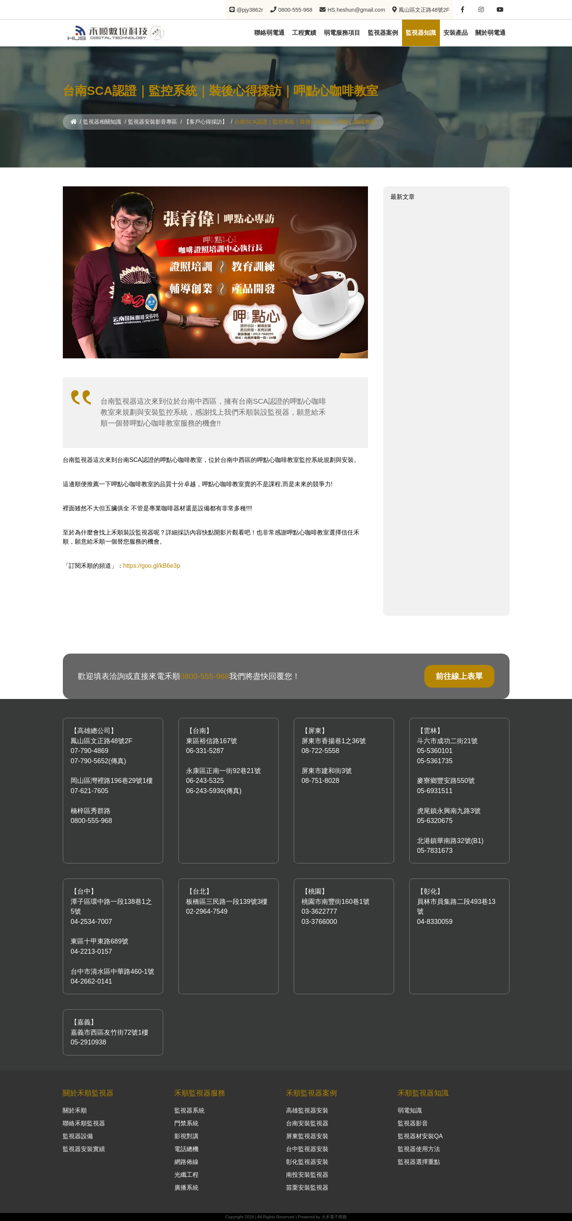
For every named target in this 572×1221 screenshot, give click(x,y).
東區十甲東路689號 (100, 941)
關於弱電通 (490, 32)
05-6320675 (435, 820)
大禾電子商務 (334, 1217)
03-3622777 (319, 911)
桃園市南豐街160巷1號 (336, 901)
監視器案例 (383, 32)
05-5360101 (435, 751)
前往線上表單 (459, 676)
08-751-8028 (321, 780)
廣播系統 (187, 1187)
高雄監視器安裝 (307, 1110)
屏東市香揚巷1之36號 (334, 741)
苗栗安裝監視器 (307, 1187)
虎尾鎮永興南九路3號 (449, 811)
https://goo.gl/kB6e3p (151, 565)
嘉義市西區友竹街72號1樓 (109, 1032)
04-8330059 (435, 921)
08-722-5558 (321, 751)
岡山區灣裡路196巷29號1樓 (112, 780)
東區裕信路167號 (211, 741)
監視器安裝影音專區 (152, 122)
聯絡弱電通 (269, 32)
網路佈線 (187, 1162)
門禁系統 (187, 1123)
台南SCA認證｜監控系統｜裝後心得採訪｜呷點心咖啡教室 (305, 122)
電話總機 (187, 1149)
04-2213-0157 (91, 951)
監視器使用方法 (419, 1149)
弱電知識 (410, 1110)
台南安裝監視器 (307, 1123)
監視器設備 (78, 1136)
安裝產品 (456, 32)
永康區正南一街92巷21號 (223, 771)
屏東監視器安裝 (307, 1136)
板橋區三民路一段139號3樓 (227, 901)
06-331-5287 (205, 751)
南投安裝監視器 (307, 1174)
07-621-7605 (90, 791)
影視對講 (187, 1136)
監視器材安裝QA (420, 1136)
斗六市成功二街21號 (447, 741)
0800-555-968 (204, 676)
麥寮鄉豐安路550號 (446, 780)
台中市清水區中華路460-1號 (112, 971)
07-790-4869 (90, 751)
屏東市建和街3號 (327, 771)
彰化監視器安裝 (307, 1162)
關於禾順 (75, 1110)
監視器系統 (190, 1110)
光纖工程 (187, 1174)
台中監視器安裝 (307, 1149)
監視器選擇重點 (419, 1162)
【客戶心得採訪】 (206, 122)
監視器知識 (421, 32)
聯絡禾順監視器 (84, 1123)
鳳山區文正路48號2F (101, 741)
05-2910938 (88, 1042)
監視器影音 (413, 1123)
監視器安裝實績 (84, 1149)
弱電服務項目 (342, 32)
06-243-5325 (205, 780)
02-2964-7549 (207, 911)
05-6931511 (435, 791)
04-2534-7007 (91, 921)
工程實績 (304, 32)
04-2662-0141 (91, 981)
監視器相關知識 (102, 122)
